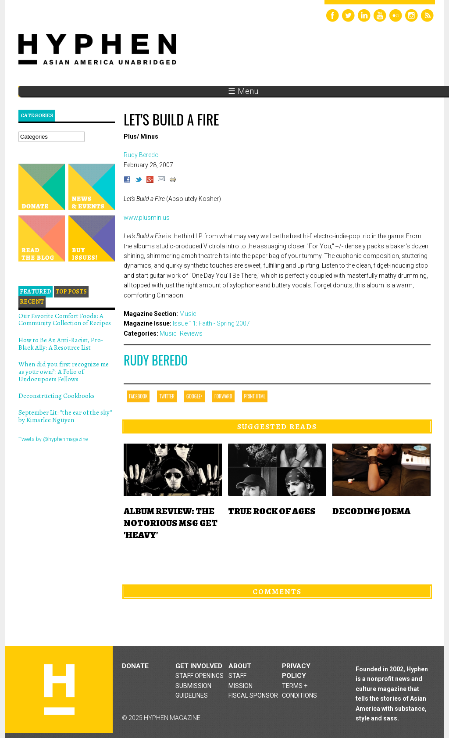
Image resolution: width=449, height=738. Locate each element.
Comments (277, 591)
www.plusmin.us (147, 217)
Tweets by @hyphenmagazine (53, 439)
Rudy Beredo (156, 360)
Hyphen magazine (59, 689)
